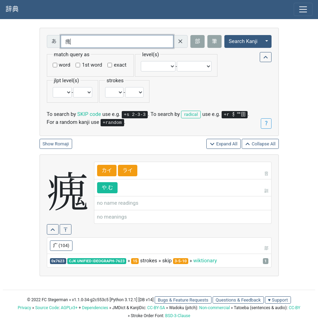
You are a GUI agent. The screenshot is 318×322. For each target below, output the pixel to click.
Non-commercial (214, 307)
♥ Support (278, 300)
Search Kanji (243, 41)
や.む (107, 188)
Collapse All (260, 144)
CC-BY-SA (156, 307)
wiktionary (205, 260)
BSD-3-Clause (177, 315)
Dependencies (95, 307)
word (64, 65)
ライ (127, 170)
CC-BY (294, 307)
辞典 (12, 9)
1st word (92, 65)
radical (191, 114)
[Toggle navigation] (303, 9)
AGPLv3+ (69, 307)
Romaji (62, 143)
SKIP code (89, 114)
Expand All (223, 144)
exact (120, 65)
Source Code (47, 307)
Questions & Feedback (238, 300)
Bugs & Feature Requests (183, 300)
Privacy (24, 307)
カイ (107, 170)
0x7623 (58, 261)
